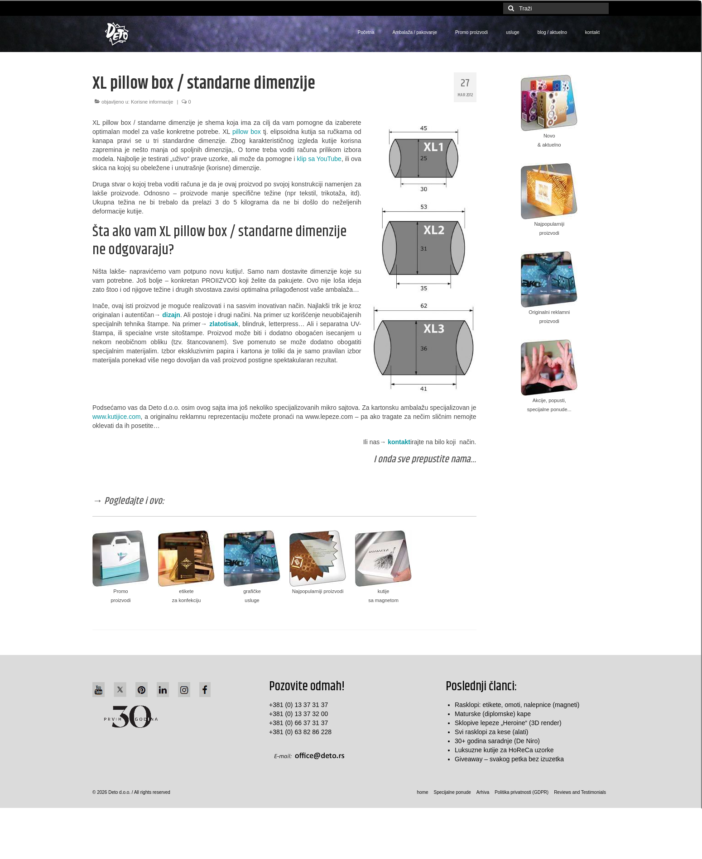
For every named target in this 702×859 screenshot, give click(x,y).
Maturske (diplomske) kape (493, 713)
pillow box (246, 131)
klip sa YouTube (319, 158)
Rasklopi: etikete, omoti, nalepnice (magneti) (517, 704)
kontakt (399, 442)
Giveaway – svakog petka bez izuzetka (509, 759)
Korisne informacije (152, 101)
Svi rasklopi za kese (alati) (492, 732)
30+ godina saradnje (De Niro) (497, 741)
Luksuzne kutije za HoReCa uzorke (504, 750)
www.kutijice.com (116, 416)
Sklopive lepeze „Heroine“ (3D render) (508, 722)
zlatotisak (223, 323)
